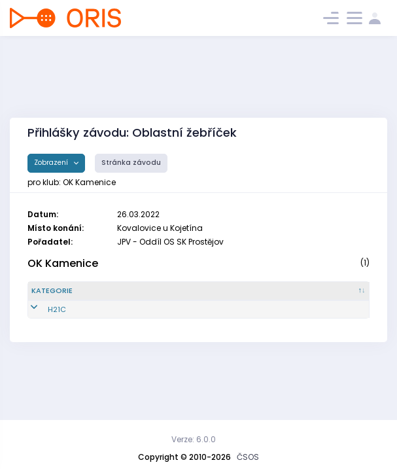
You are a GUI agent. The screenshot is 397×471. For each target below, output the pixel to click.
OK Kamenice (62, 263)
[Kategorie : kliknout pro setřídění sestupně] (60, 296)
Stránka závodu (131, 162)
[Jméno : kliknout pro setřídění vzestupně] (204, 296)
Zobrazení (52, 162)
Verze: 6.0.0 (193, 439)
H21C (40, 320)
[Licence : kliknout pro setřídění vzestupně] (287, 296)
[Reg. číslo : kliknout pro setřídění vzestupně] (120, 296)
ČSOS (248, 456)
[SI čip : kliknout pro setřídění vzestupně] (343, 296)
